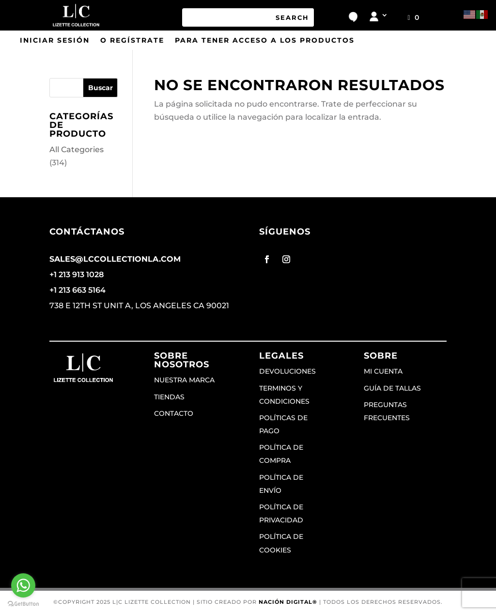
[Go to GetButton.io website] (23, 604)
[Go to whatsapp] (23, 585)
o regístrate (132, 41)
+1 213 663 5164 (77, 290)
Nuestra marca (184, 380)
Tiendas (169, 397)
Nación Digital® (288, 601)
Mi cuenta (383, 371)
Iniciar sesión (55, 41)
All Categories (76, 149)
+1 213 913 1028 (76, 274)
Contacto (173, 413)
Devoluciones (287, 371)
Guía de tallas (392, 388)
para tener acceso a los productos (265, 41)
